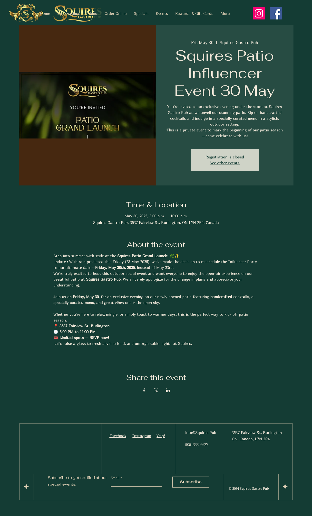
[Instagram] (259, 13)
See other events (225, 162)
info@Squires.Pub (200, 432)
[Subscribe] (190, 482)
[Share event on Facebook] (144, 390)
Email (115, 477)
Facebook (117, 435)
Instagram (141, 435)
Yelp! (160, 435)
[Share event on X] (156, 390)
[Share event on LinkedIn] (168, 390)
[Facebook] (276, 13)
